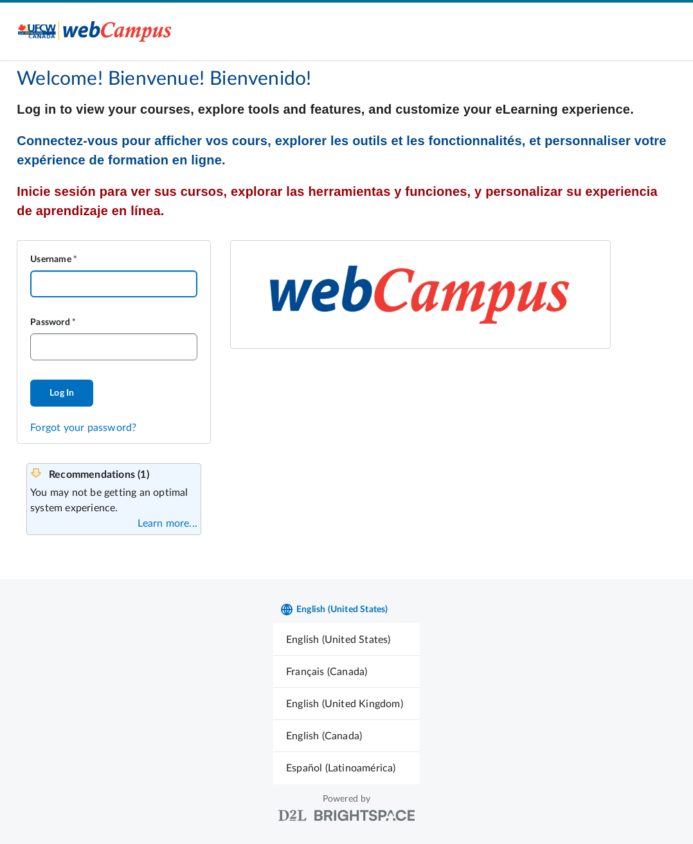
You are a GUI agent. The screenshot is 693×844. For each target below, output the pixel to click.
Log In (62, 393)
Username (50, 259)
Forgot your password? (83, 428)
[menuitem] (346, 639)
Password (50, 322)
